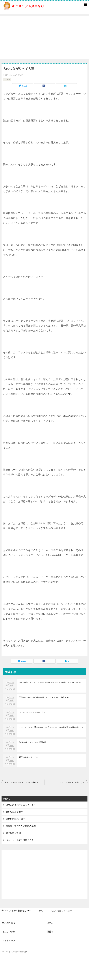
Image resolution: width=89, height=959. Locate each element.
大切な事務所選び (14, 812)
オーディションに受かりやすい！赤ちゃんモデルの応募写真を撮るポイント (51, 727)
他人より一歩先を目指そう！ (20, 840)
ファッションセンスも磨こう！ (32, 712)
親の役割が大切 (13, 833)
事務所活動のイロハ (15, 819)
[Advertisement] (44, 37)
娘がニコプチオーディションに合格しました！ (24, 782)
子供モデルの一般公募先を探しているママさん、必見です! (44, 697)
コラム (7, 79)
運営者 (50, 931)
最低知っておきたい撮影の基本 (21, 826)
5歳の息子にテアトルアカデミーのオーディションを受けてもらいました (50, 682)
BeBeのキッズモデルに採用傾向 (33, 742)
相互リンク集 (8, 931)
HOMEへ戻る (8, 922)
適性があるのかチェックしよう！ (22, 805)
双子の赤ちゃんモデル (28, 757)
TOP (18, 910)
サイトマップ (8, 940)
